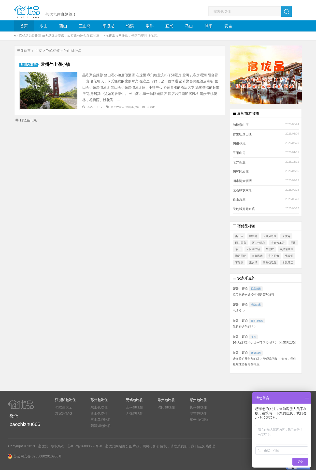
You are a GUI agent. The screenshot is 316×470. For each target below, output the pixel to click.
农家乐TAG (63, 413)
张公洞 (289, 255)
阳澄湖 (108, 26)
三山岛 (85, 26)
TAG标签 (53, 51)
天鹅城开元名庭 (244, 209)
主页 (38, 51)
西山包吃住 (258, 242)
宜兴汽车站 (278, 242)
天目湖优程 (257, 320)
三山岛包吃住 (100, 420)
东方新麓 (239, 162)
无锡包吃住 (134, 413)
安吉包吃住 (198, 413)
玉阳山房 (239, 153)
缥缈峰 (253, 236)
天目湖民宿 (253, 249)
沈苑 (253, 336)
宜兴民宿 (257, 255)
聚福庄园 (256, 352)
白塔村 (270, 249)
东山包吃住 (99, 407)
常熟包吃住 (269, 262)
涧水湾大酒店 (242, 181)
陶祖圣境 (239, 143)
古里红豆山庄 (242, 134)
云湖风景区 (269, 236)
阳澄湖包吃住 (100, 426)
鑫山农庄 (239, 199)
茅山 (238, 249)
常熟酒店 (287, 262)
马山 (189, 26)
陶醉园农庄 (241, 171)
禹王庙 (239, 236)
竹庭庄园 (256, 288)
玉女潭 (253, 262)
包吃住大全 (63, 407)
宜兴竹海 (273, 255)
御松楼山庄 (241, 125)
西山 (63, 26)
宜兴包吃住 (286, 249)
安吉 (228, 26)
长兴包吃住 (198, 407)
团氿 (293, 242)
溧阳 (209, 26)
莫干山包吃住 (200, 420)
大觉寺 (286, 236)
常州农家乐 (29, 65)
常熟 (150, 26)
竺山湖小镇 (132, 107)
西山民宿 (240, 242)
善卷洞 (239, 262)
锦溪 (130, 26)
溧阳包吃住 (166, 407)
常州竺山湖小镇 (55, 64)
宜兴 (169, 26)
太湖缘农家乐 (242, 190)
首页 (24, 26)
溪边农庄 (256, 304)
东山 (43, 26)
